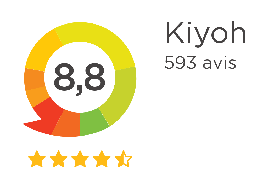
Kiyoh (206, 34)
